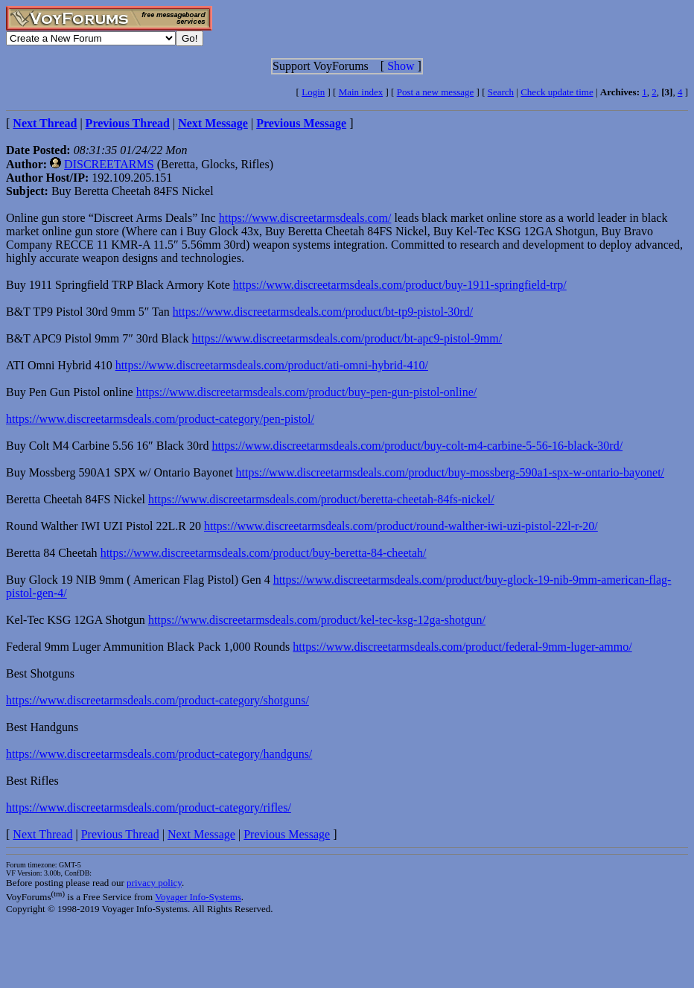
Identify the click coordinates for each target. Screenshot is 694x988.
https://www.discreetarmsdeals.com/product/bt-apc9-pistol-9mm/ (347, 338)
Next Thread (42, 834)
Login (313, 92)
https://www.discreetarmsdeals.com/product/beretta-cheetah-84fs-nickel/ (321, 499)
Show (400, 66)
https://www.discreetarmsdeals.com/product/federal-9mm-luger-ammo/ (462, 646)
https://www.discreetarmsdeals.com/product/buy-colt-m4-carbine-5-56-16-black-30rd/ (417, 445)
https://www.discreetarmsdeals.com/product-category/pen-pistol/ (160, 418)
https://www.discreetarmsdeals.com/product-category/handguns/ (159, 754)
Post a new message (435, 92)
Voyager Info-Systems (198, 896)
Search (501, 92)
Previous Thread (120, 834)
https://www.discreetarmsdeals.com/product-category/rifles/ (148, 807)
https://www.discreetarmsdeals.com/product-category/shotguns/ (157, 700)
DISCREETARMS (109, 164)
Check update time (556, 92)
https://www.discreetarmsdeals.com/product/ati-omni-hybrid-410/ (271, 365)
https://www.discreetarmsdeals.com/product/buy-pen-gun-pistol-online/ (306, 392)
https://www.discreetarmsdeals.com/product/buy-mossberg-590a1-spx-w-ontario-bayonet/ (450, 472)
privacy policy (154, 882)
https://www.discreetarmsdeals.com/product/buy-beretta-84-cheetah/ (264, 552)
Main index (361, 92)
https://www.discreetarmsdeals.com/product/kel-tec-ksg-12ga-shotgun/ (317, 619)
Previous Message (286, 834)
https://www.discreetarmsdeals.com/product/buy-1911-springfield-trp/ (400, 284)
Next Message (201, 834)
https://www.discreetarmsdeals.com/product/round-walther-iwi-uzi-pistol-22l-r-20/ (401, 526)
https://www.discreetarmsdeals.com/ (305, 217)
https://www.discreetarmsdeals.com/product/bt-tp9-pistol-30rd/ (323, 311)
